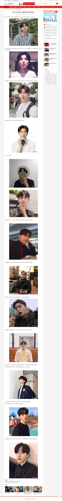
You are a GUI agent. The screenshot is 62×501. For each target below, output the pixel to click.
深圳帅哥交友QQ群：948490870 (53, 0)
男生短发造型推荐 (47, 24)
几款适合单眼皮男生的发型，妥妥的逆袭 (14, 481)
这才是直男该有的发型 (53, 63)
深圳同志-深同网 (30, 499)
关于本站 (27, 498)
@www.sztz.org (31, 14)
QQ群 (32, 498)
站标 (34, 498)
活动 (35, 498)
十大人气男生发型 (47, 72)
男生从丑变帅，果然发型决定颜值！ (13, 482)
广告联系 (30, 498)
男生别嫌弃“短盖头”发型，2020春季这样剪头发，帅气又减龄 (53, 54)
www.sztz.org (35, 499)
